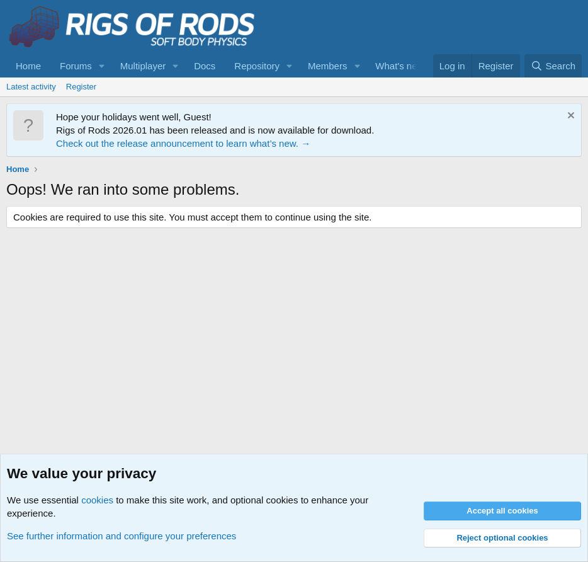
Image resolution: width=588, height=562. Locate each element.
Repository (257, 65)
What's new (399, 65)
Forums (76, 65)
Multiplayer (143, 65)
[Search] (553, 65)
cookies (97, 500)
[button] (102, 65)
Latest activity (31, 86)
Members (328, 65)
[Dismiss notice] (569, 116)
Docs (204, 65)
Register (81, 86)
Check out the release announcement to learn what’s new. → (183, 143)
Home (28, 65)
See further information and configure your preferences (121, 535)
